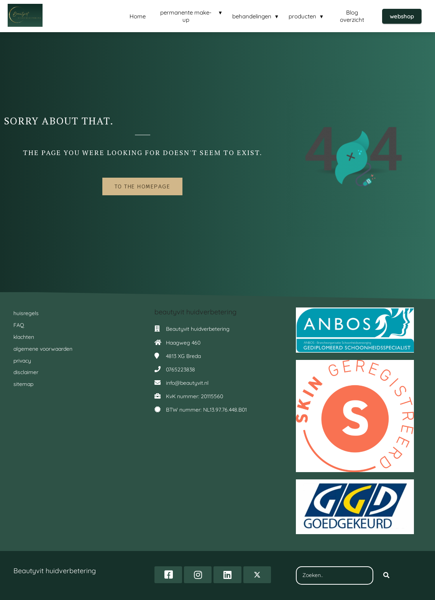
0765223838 (180, 369)
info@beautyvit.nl (187, 382)
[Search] (386, 575)
